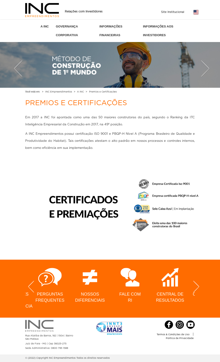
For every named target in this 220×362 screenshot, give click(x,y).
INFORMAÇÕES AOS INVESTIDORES (158, 31)
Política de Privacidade (180, 338)
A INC (45, 26)
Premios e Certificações (103, 92)
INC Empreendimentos (58, 92)
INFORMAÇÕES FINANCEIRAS (110, 31)
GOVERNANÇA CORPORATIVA (67, 31)
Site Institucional (172, 12)
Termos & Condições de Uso (173, 334)
